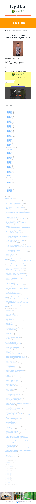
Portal (25, 1)
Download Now (18, 95)
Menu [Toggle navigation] (18, 15)
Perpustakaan (18, 8)
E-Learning (29, 1)
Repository (18, 30)
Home (6, 30)
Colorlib (18, 502)
